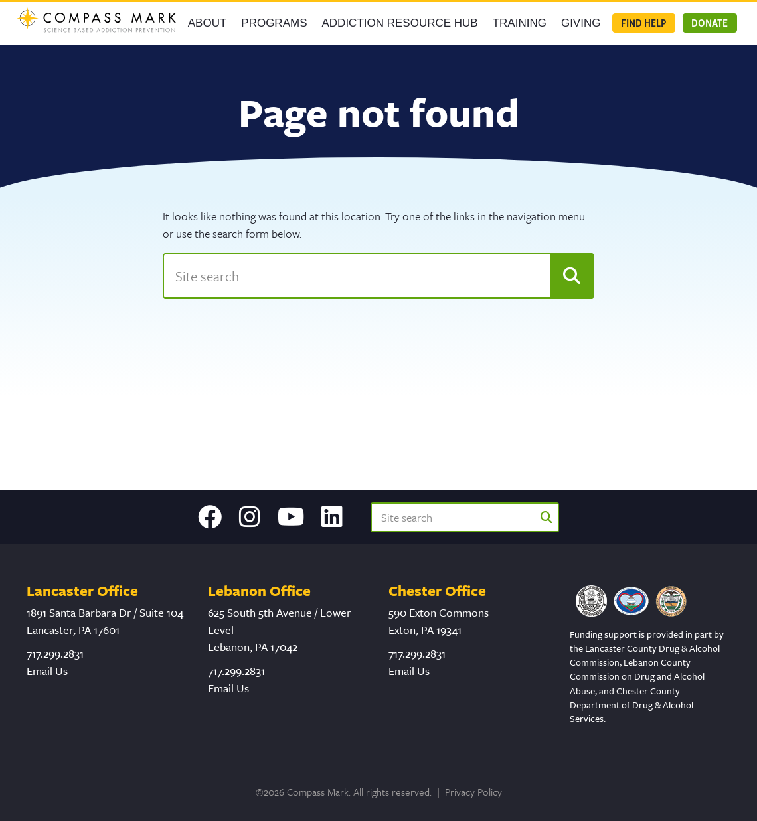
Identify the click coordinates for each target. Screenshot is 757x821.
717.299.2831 (55, 653)
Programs (274, 23)
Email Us (47, 670)
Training (520, 23)
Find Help (643, 22)
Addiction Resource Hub (400, 23)
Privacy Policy (473, 791)
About (207, 23)
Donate (709, 22)
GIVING (581, 23)
